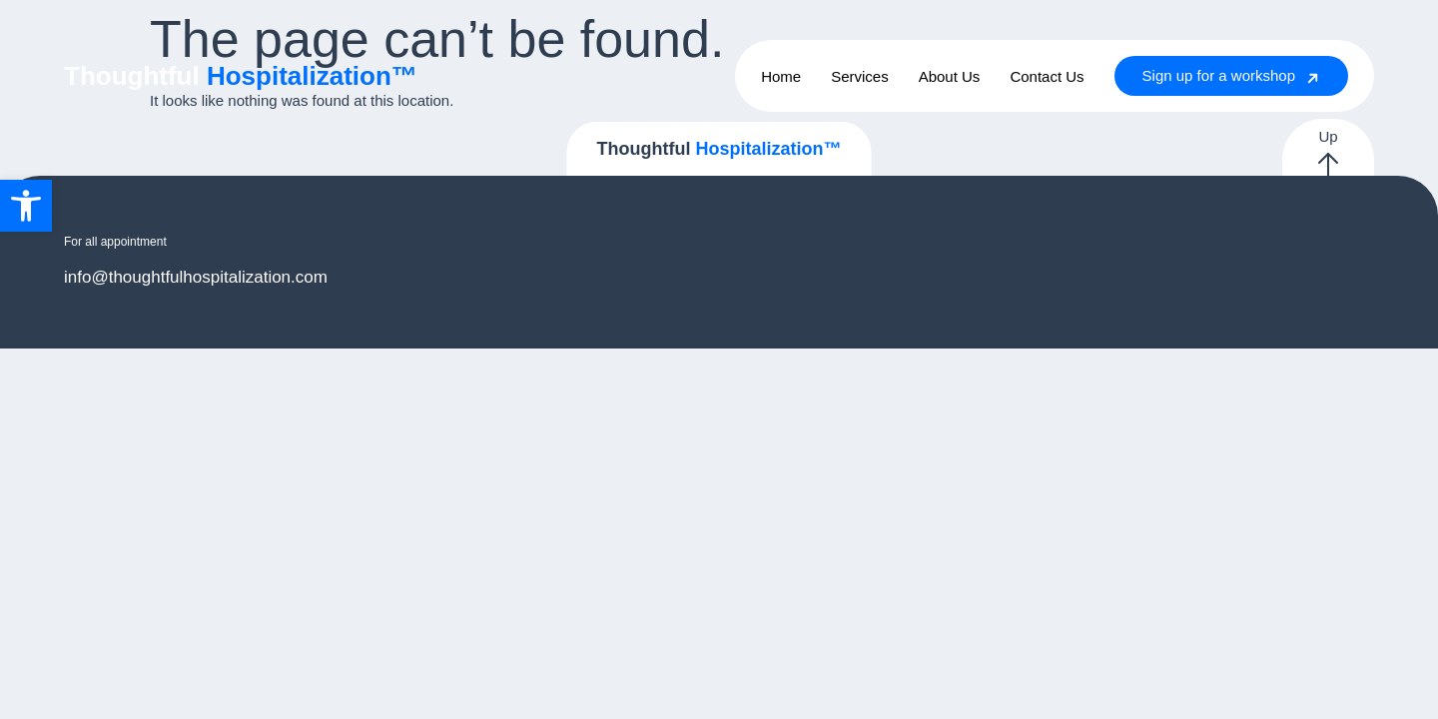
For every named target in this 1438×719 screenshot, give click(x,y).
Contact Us (1046, 76)
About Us (950, 76)
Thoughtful (240, 76)
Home (781, 76)
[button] (26, 206)
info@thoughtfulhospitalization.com (196, 277)
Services (860, 76)
